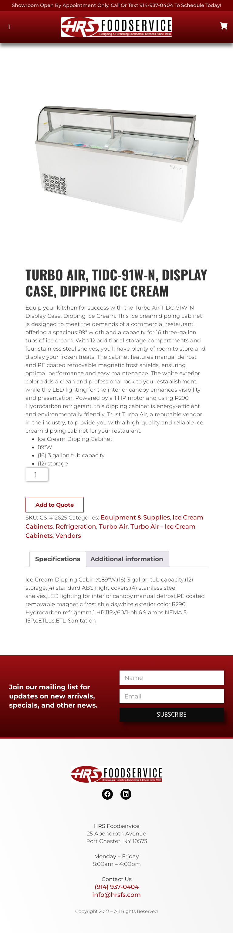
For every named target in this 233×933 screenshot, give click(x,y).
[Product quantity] (36, 474)
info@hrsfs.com (116, 894)
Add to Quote (54, 505)
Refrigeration (76, 526)
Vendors (68, 535)
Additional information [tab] (126, 559)
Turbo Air (113, 526)
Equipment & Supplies (135, 517)
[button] (9, 27)
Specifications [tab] (57, 559)
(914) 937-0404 (117, 886)
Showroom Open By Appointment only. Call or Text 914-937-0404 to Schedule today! (116, 5)
